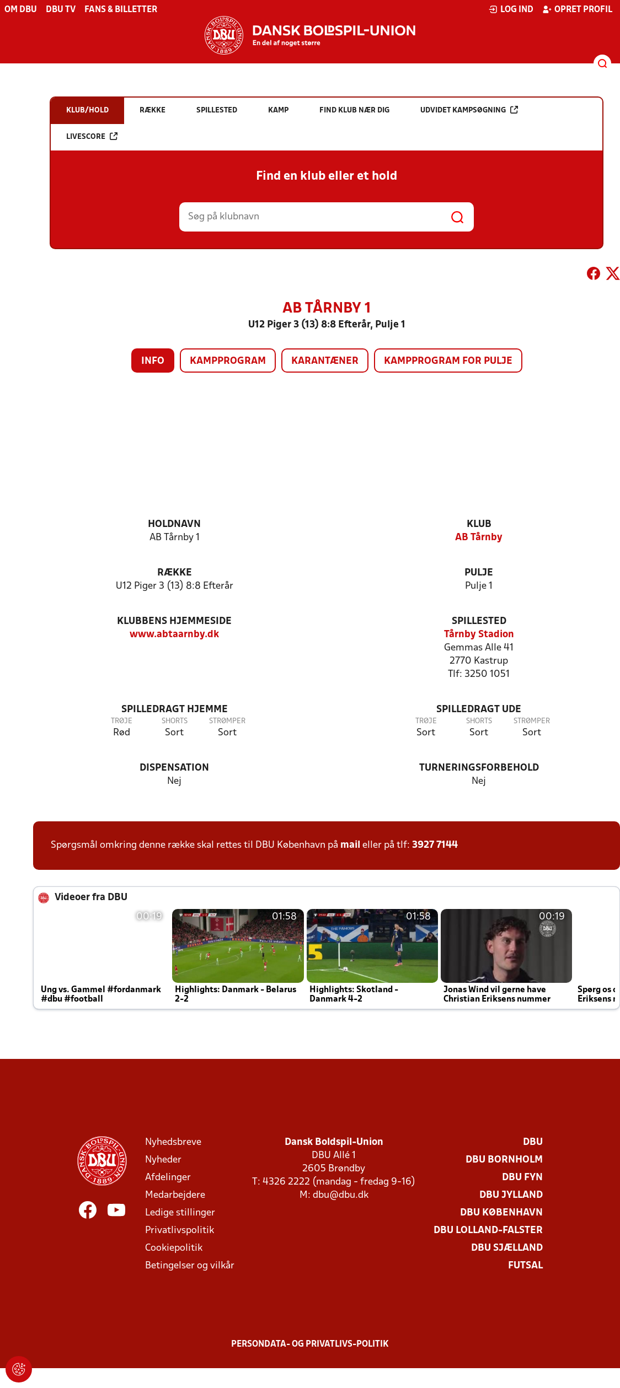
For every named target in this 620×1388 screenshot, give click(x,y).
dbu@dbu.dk (340, 1195)
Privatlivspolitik (179, 1230)
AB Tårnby (479, 537)
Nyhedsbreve (173, 1142)
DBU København (501, 1213)
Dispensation (174, 768)
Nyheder (163, 1160)
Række (174, 573)
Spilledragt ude (478, 709)
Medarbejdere (175, 1195)
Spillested (479, 621)
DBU (533, 1142)
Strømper (227, 721)
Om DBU (20, 10)
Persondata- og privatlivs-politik (310, 1344)
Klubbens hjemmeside (174, 621)
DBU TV (61, 10)
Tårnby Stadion (479, 634)
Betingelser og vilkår (189, 1266)
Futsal (525, 1266)
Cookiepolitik (173, 1248)
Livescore (91, 136)
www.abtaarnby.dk (174, 634)
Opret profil (577, 9)
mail (350, 845)
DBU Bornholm (504, 1160)
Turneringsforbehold (479, 768)
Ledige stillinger (180, 1213)
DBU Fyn (522, 1177)
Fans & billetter (120, 10)
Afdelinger (168, 1177)
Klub (479, 524)
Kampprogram (228, 361)
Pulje (478, 573)
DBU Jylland (511, 1195)
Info (152, 361)
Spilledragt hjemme (174, 709)
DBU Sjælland (507, 1248)
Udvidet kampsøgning (469, 110)
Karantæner (325, 361)
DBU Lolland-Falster (488, 1230)
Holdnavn (174, 524)
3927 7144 (435, 845)
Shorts (175, 721)
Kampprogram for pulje (448, 361)
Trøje (121, 721)
